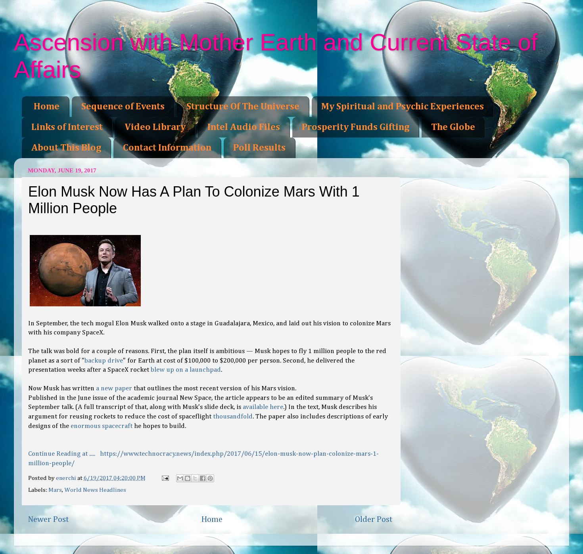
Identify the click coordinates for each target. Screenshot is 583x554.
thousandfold (233, 416)
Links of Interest (67, 127)
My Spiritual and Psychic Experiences (402, 106)
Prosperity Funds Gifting (355, 127)
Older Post (374, 519)
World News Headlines (95, 490)
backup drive (103, 360)
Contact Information (167, 148)
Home (46, 106)
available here (263, 407)
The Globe (453, 127)
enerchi (66, 478)
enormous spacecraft (101, 426)
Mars (55, 490)
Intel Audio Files (243, 127)
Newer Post (48, 519)
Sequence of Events (123, 106)
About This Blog (66, 148)
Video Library (155, 127)
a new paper (114, 388)
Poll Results (259, 148)
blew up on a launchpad (186, 370)
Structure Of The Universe (242, 106)
